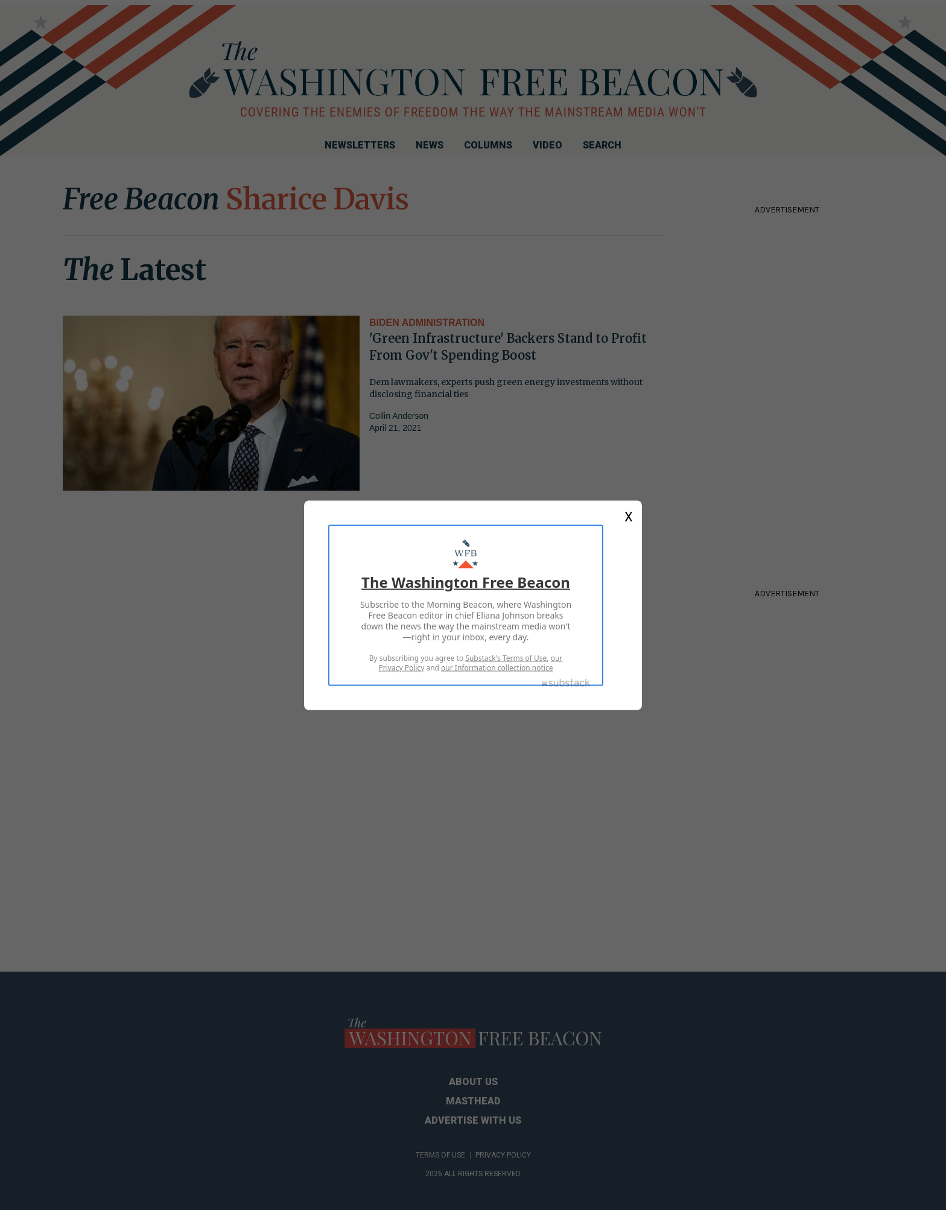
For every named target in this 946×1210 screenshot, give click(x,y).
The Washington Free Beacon (465, 581)
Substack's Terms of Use (506, 657)
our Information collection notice (497, 667)
